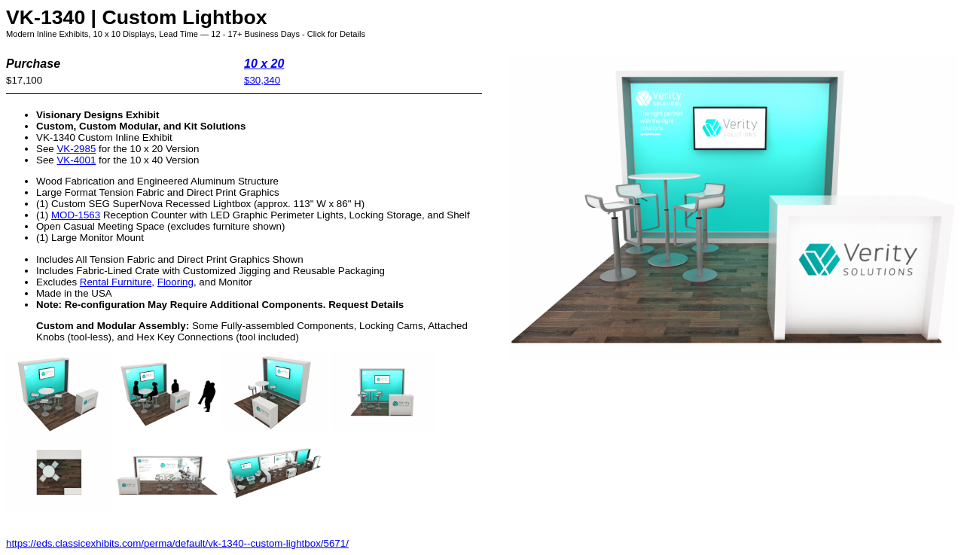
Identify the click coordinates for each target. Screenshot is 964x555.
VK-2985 (76, 148)
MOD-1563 (75, 215)
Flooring (175, 282)
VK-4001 (76, 160)
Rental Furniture (116, 282)
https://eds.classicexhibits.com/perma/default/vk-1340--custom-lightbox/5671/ (177, 543)
